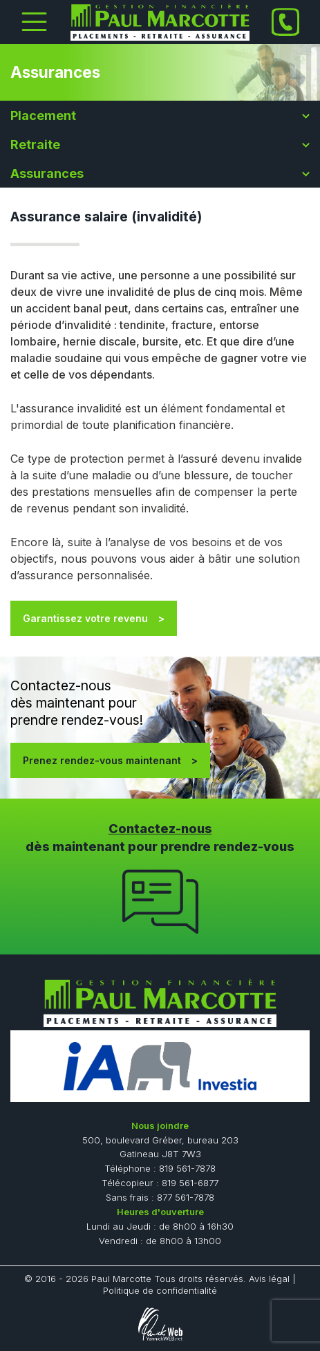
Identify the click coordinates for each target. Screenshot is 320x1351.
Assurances (47, 173)
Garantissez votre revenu (85, 618)
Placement (43, 115)
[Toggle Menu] (34, 22)
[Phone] (285, 22)
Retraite (35, 144)
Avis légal (269, 1278)
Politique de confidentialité (160, 1290)
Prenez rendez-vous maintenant (102, 760)
